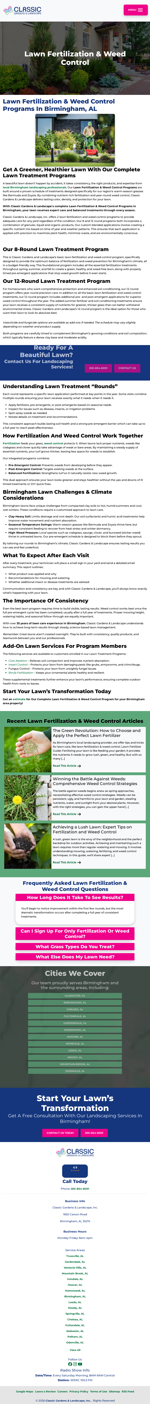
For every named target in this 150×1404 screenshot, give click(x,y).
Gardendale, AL (75, 1013)
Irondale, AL (75, 1034)
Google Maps (24, 1391)
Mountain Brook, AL (75, 1054)
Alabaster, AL (75, 986)
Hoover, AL (75, 1027)
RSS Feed (128, 1391)
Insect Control (18, 664)
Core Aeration (17, 660)
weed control (53, 443)
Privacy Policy (78, 1391)
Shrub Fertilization (20, 672)
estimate (19, 699)
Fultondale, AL (75, 1006)
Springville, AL (75, 1313)
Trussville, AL (75, 1256)
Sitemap (114, 1391)
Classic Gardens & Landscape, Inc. (68, 1400)
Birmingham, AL (75, 992)
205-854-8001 (98, 378)
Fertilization (11, 443)
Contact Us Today (60, 1132)
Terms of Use (98, 1391)
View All (75, 1350)
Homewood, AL (75, 1020)
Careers (62, 1391)
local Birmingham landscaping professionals (34, 187)
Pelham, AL (75, 1336)
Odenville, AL (75, 1061)
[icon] (70, 1364)
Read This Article (67, 766)
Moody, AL (74, 1047)
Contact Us (127, 378)
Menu (135, 10)
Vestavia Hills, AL (75, 1267)
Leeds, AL (74, 1040)
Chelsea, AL (75, 999)
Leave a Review (45, 1391)
